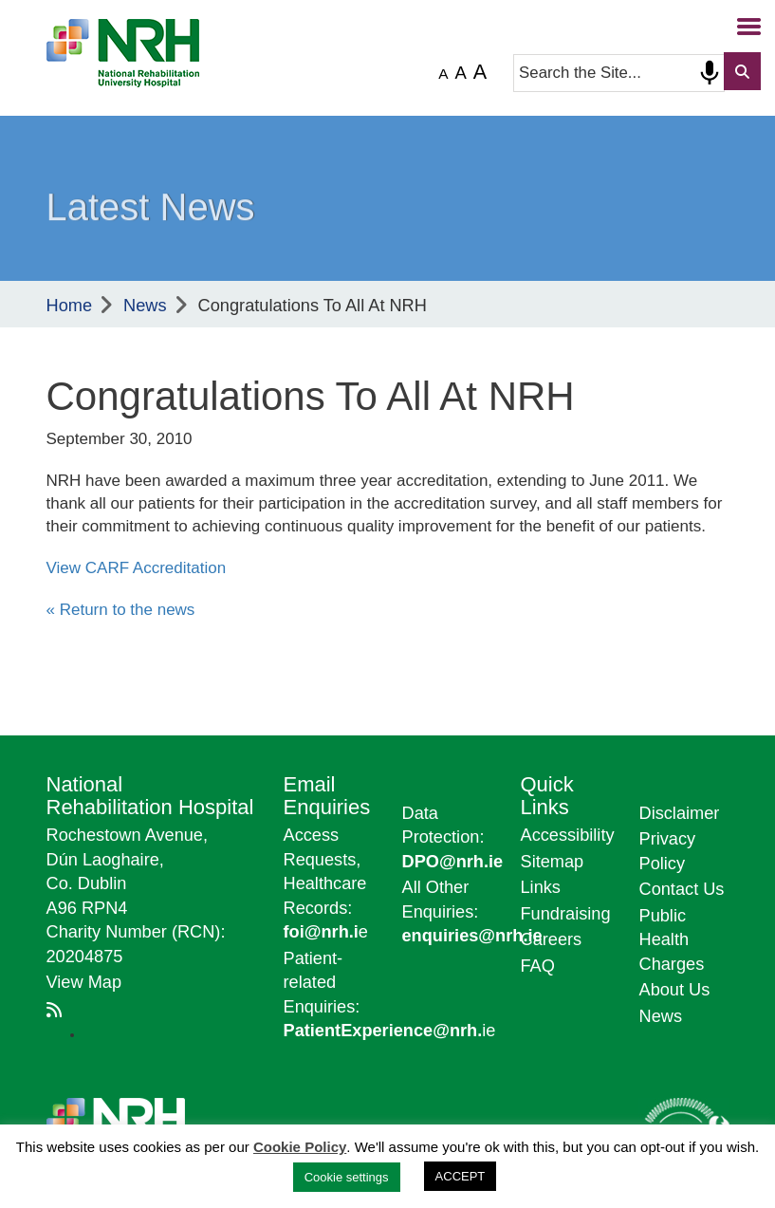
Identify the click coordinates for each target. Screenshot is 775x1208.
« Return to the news (120, 610)
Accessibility (568, 835)
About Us (674, 989)
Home (69, 305)
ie (390, 1030)
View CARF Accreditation (136, 568)
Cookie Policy (299, 1147)
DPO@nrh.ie (453, 861)
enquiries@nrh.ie (472, 935)
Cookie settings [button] (346, 1177)
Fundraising (566, 913)
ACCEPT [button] (460, 1176)
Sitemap (552, 861)
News (144, 305)
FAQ (538, 966)
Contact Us (682, 889)
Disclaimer (679, 813)
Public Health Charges (672, 940)
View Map (84, 982)
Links (541, 887)
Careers (551, 939)
